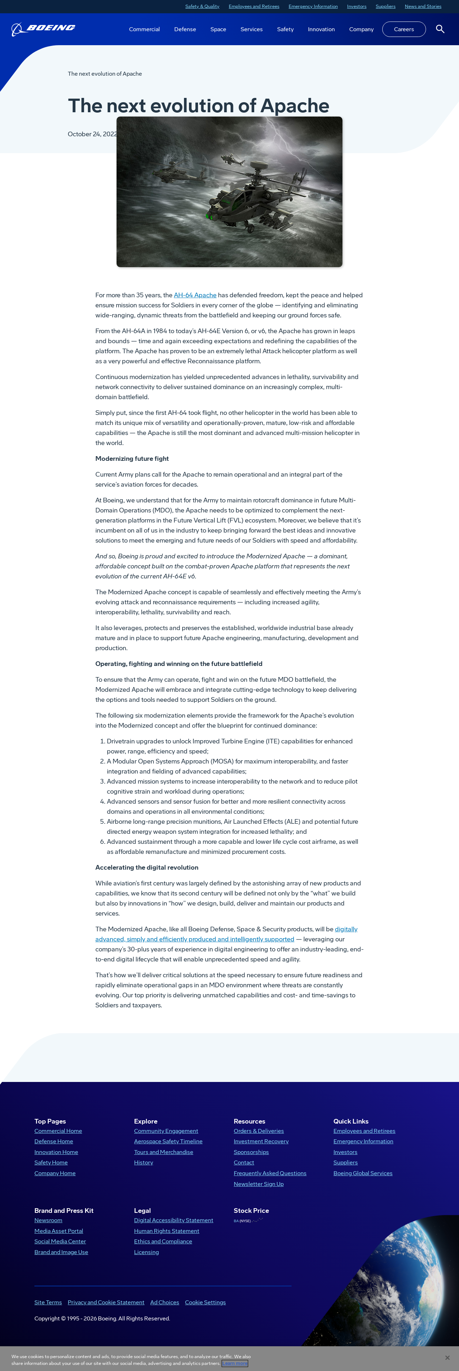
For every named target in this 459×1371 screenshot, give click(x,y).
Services (252, 29)
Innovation (321, 29)
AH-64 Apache (195, 303)
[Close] (447, 1358)
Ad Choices (164, 1309)
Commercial (144, 29)
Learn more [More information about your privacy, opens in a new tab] (234, 1363)
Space (218, 29)
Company (361, 29)
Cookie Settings (205, 1309)
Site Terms (48, 1309)
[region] (229, 1358)
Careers (404, 29)
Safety (285, 29)
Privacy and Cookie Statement (106, 1309)
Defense (185, 29)
